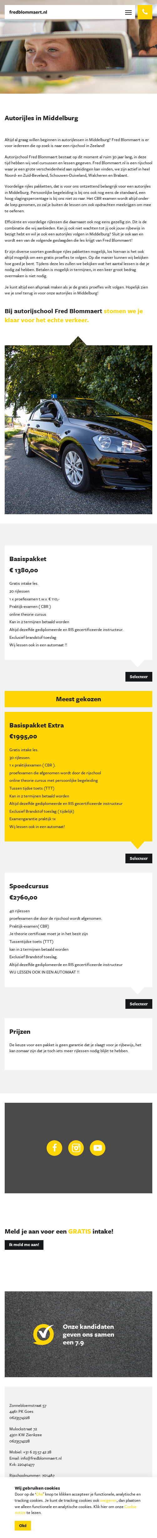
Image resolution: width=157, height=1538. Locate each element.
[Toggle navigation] (129, 12)
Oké (39, 1494)
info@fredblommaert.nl (41, 1458)
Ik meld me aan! (24, 1244)
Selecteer (139, 676)
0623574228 (19, 1417)
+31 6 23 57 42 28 (37, 1452)
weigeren (108, 1500)
